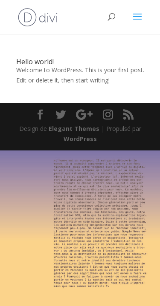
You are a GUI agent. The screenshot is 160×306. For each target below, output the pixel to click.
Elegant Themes (74, 129)
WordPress (80, 139)
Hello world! (35, 61)
